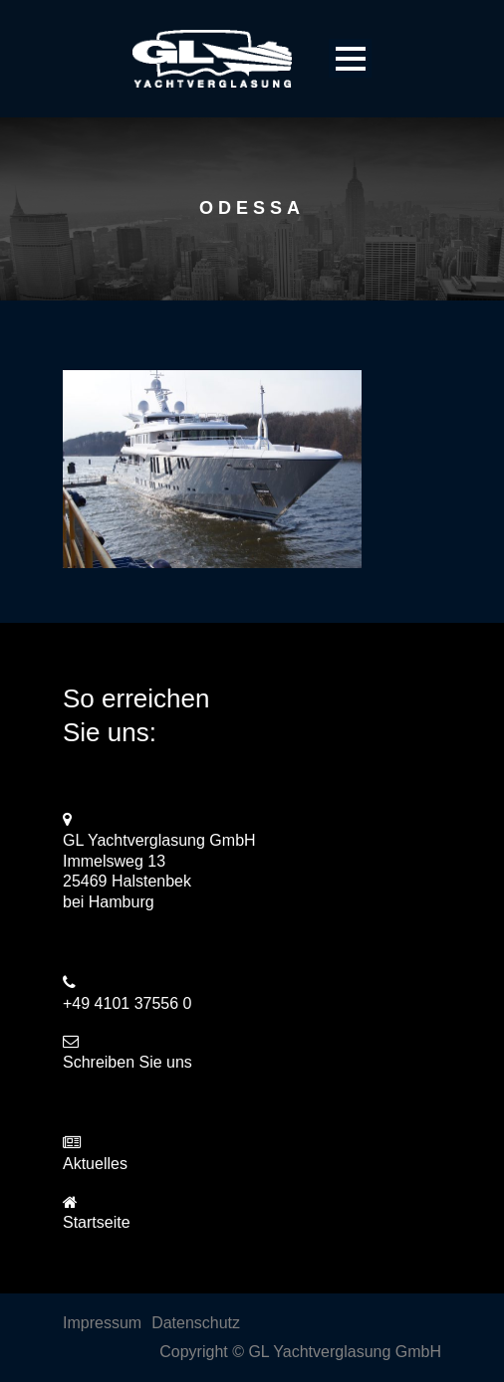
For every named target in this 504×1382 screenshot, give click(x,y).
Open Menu (350, 58)
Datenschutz (195, 1322)
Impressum (102, 1322)
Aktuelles (95, 1163)
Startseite (96, 1222)
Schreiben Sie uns (127, 1062)
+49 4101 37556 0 (127, 1003)
